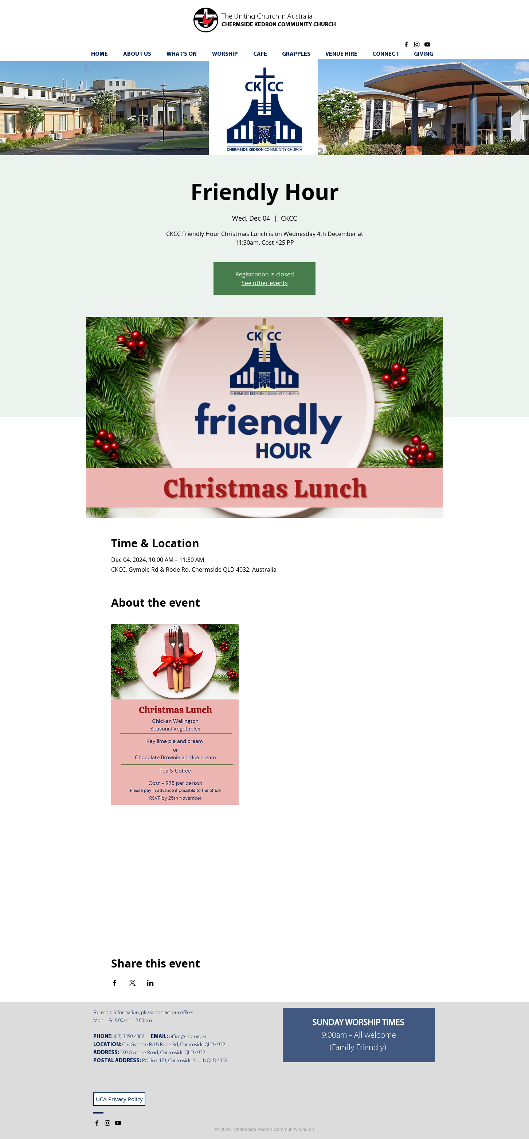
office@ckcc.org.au (188, 1037)
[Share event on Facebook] (114, 983)
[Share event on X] (132, 983)
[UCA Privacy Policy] (119, 1099)
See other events (265, 283)
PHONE (102, 1037)
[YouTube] (427, 44)
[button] (184, 54)
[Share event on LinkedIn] (150, 983)
